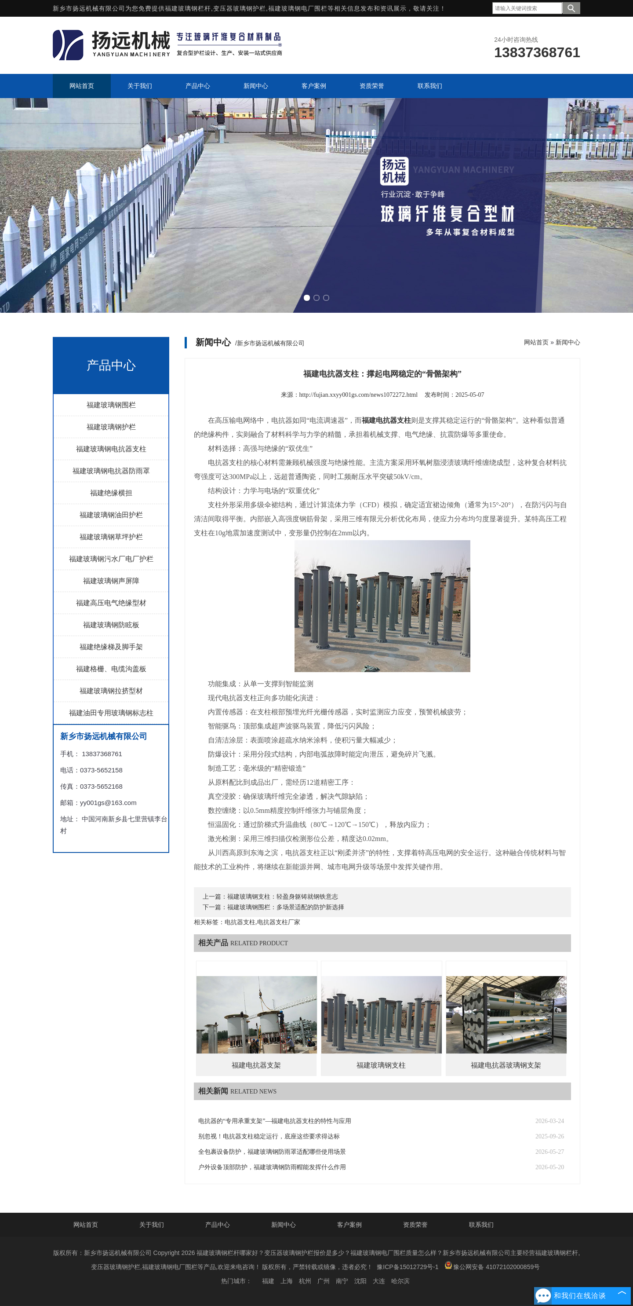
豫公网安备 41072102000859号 (492, 1265)
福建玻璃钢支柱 (381, 1065)
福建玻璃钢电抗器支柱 (111, 449)
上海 (286, 1280)
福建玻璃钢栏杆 (188, 8)
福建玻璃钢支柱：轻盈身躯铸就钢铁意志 (282, 896)
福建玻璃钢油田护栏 (111, 515)
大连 (379, 1280)
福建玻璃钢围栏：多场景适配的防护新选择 (285, 907)
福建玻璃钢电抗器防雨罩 (111, 471)
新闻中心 (568, 342)
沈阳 (360, 1280)
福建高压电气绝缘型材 (111, 603)
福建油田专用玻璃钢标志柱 (111, 713)
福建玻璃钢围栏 (111, 405)
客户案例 (349, 1224)
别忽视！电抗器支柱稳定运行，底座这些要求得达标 (269, 1136)
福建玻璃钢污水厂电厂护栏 (111, 559)
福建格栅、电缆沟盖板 (111, 669)
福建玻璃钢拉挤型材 (111, 691)
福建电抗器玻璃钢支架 (506, 1065)
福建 (268, 1280)
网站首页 (536, 342)
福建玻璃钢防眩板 (111, 625)
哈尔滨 (400, 1280)
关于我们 (151, 1224)
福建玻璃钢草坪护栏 (111, 537)
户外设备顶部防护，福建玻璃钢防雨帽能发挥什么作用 (272, 1167)
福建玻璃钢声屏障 (111, 581)
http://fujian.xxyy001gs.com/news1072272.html (358, 394)
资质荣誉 (415, 1224)
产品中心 (217, 1224)
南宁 (342, 1280)
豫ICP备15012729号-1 (407, 1266)
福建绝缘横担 (111, 493)
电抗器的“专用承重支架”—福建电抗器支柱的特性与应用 (274, 1121)
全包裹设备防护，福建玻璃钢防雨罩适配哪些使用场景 (272, 1152)
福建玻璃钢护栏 (111, 427)
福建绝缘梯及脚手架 (111, 647)
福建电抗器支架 (256, 1065)
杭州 (305, 1280)
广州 (323, 1280)
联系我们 (481, 1224)
